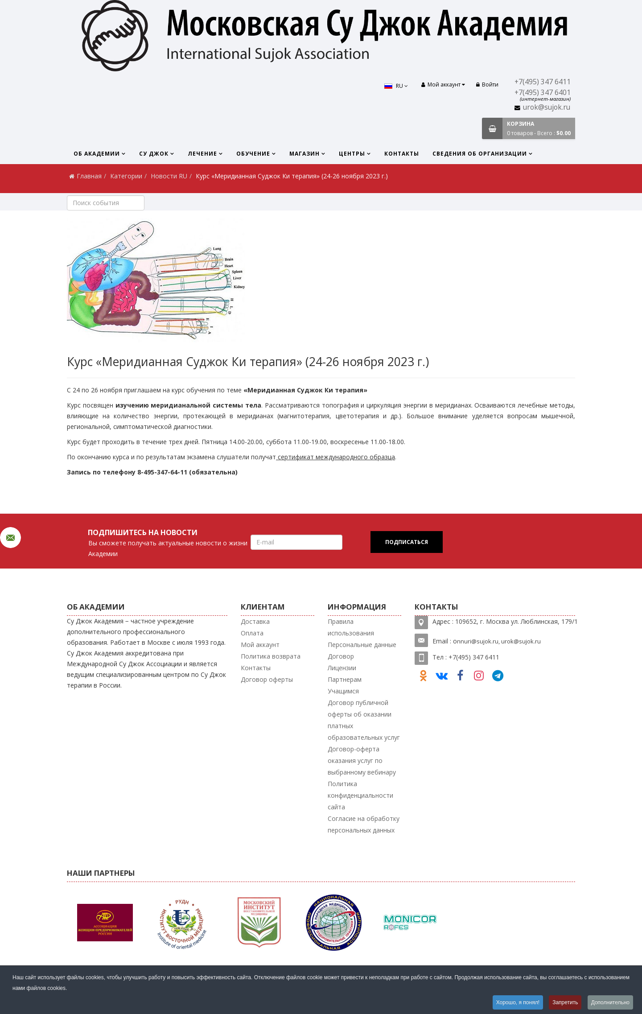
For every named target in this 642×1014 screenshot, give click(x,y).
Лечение (202, 153)
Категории (126, 176)
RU (396, 86)
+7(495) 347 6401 (542, 92)
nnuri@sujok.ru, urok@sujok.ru (499, 641)
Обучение (253, 153)
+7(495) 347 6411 (542, 82)
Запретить (565, 1002)
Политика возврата (270, 656)
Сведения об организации (479, 153)
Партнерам (345, 679)
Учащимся (343, 691)
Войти (487, 84)
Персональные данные (362, 644)
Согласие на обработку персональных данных (363, 824)
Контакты (401, 153)
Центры (352, 153)
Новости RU (169, 176)
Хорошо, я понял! (517, 1002)
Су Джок (154, 153)
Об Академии (97, 153)
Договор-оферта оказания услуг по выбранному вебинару (362, 760)
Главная (89, 176)
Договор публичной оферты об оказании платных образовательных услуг (364, 720)
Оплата (252, 633)
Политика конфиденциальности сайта (360, 795)
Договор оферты (267, 679)
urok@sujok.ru (546, 107)
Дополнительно (610, 1002)
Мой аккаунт (260, 644)
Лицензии (342, 668)
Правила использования (351, 627)
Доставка (255, 621)
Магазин (304, 153)
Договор (341, 656)
